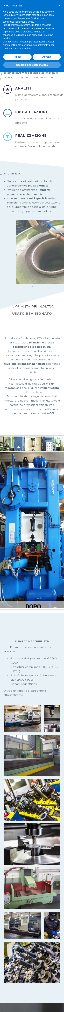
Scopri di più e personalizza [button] (32, 65)
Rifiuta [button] (17, 56)
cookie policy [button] (27, 21)
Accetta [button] (46, 56)
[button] (59, 5)
